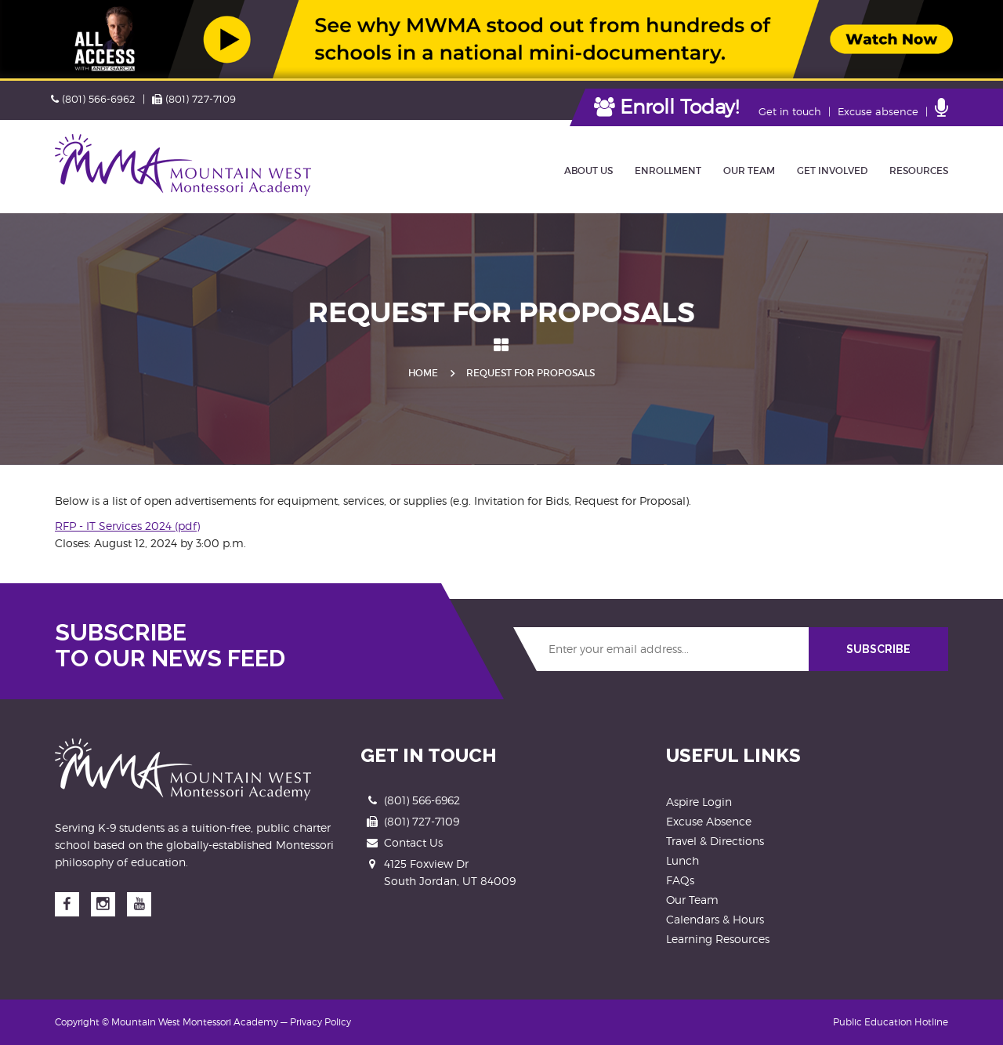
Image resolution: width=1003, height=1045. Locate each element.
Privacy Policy (320, 1022)
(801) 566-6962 (93, 99)
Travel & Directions (715, 840)
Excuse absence (878, 111)
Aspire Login (699, 801)
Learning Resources (717, 938)
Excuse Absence (708, 821)
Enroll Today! (666, 106)
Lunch (682, 860)
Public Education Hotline (890, 1022)
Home (423, 373)
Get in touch (790, 111)
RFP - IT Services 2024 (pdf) (127, 525)
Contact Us (413, 842)
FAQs (680, 880)
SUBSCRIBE (878, 649)
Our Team (692, 899)
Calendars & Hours (715, 919)
